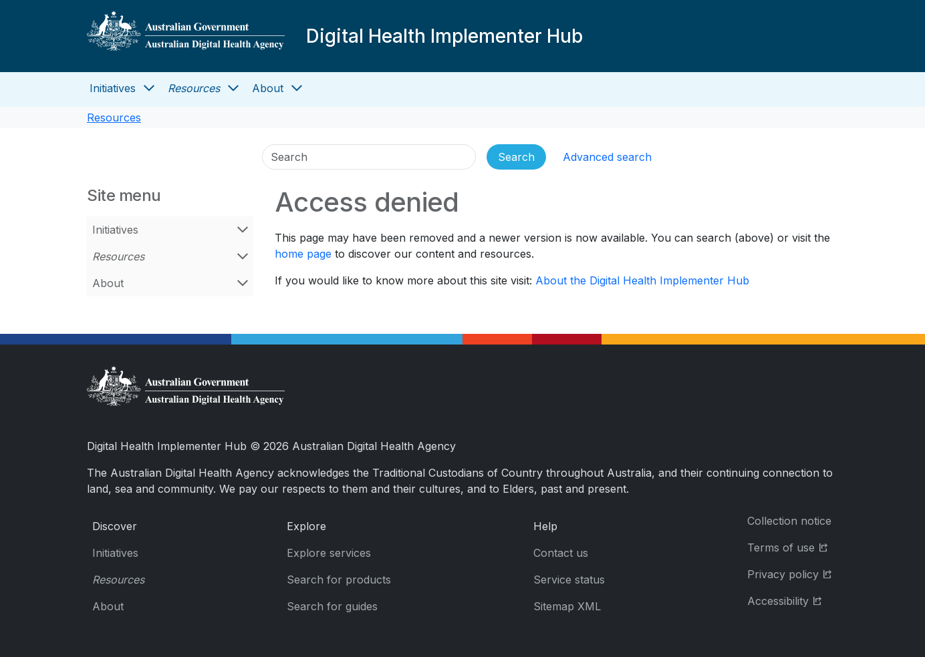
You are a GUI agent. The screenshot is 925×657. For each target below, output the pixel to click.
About (267, 88)
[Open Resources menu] (233, 88)
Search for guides (332, 606)
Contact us (560, 553)
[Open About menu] (296, 88)
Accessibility (792, 600)
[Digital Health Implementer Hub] (186, 36)
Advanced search (607, 157)
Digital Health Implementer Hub (444, 36)
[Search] (369, 157)
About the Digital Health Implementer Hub (642, 280)
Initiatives (113, 88)
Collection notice (789, 520)
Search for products (339, 579)
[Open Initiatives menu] (149, 88)
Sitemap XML (567, 606)
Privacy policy (792, 573)
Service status (569, 579)
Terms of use (792, 546)
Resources (194, 88)
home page (303, 253)
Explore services (329, 553)
